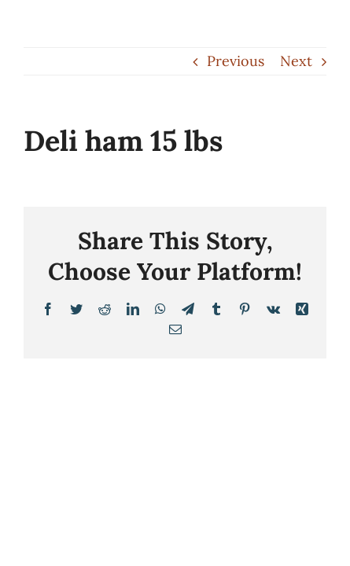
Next (296, 61)
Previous (235, 61)
